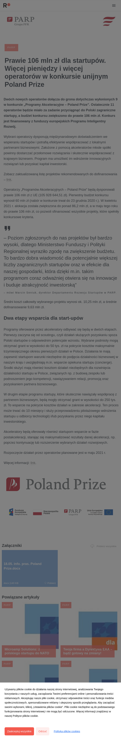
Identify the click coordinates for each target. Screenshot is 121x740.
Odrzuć (42, 731)
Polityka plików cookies (67, 731)
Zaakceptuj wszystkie (19, 731)
